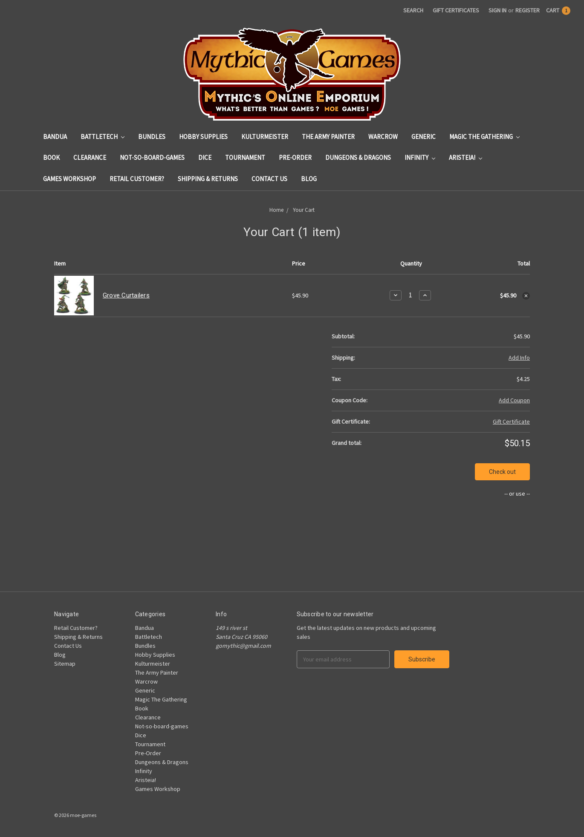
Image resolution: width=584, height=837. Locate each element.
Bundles (151, 137)
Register (527, 10)
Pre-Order (295, 157)
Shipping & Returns (208, 179)
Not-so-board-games (152, 157)
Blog (309, 179)
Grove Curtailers (126, 295)
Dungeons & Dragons (358, 157)
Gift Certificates (456, 10)
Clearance (89, 157)
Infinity (420, 157)
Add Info (519, 357)
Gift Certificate (511, 421)
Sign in (497, 10)
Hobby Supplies (203, 137)
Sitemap (64, 663)
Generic (423, 137)
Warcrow (383, 137)
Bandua (55, 137)
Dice (204, 157)
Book (51, 157)
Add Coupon (514, 400)
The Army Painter (328, 137)
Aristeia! (465, 157)
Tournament (245, 157)
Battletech (102, 137)
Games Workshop (69, 179)
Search (413, 10)
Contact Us (269, 179)
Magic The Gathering (484, 137)
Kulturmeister (264, 137)
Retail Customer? (137, 179)
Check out (502, 471)
